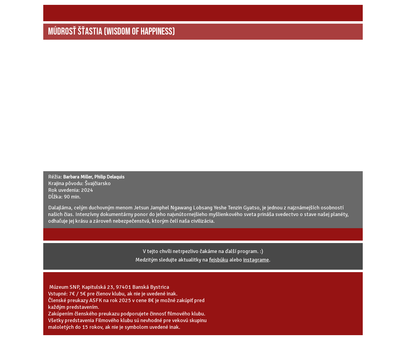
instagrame (256, 259)
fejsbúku (218, 259)
